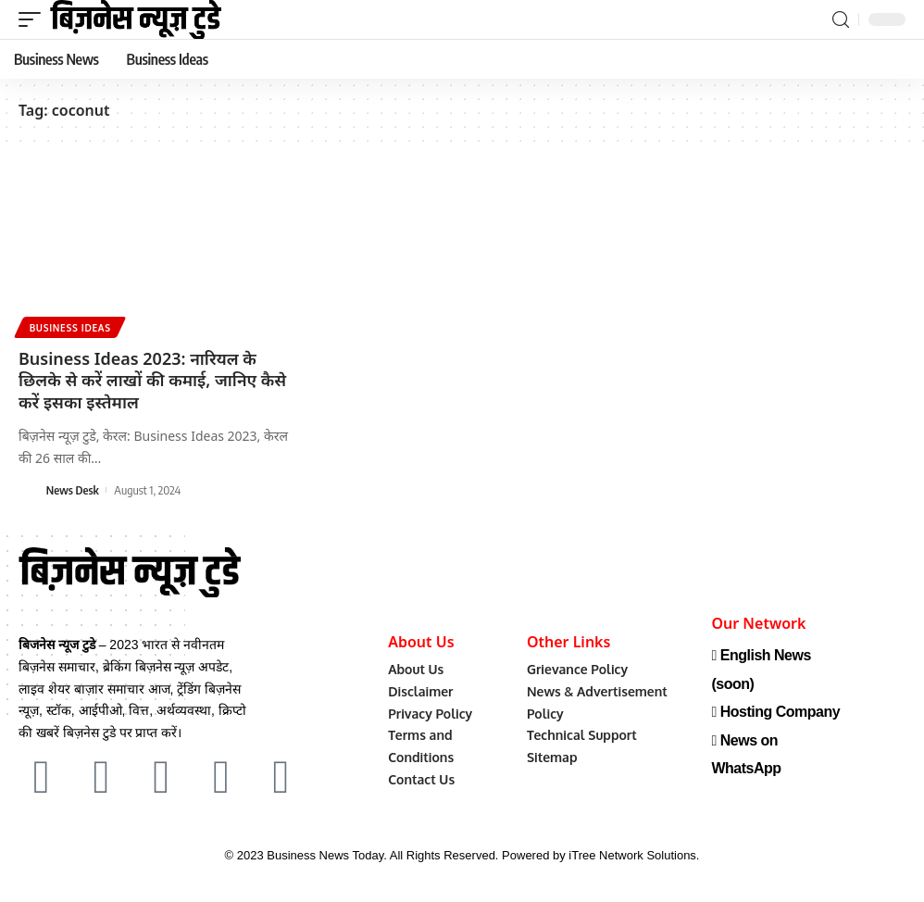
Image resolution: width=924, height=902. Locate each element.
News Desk (73, 489)
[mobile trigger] (34, 19)
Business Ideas (70, 327)
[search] (841, 20)
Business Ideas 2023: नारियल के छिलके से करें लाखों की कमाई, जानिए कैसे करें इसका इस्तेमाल (152, 380)
